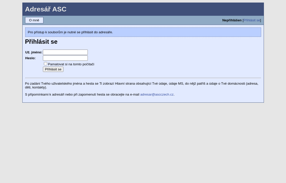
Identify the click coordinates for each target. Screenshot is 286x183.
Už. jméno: (33, 52)
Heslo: (30, 58)
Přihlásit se (252, 20)
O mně (34, 20)
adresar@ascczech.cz (157, 94)
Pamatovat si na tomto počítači (71, 64)
